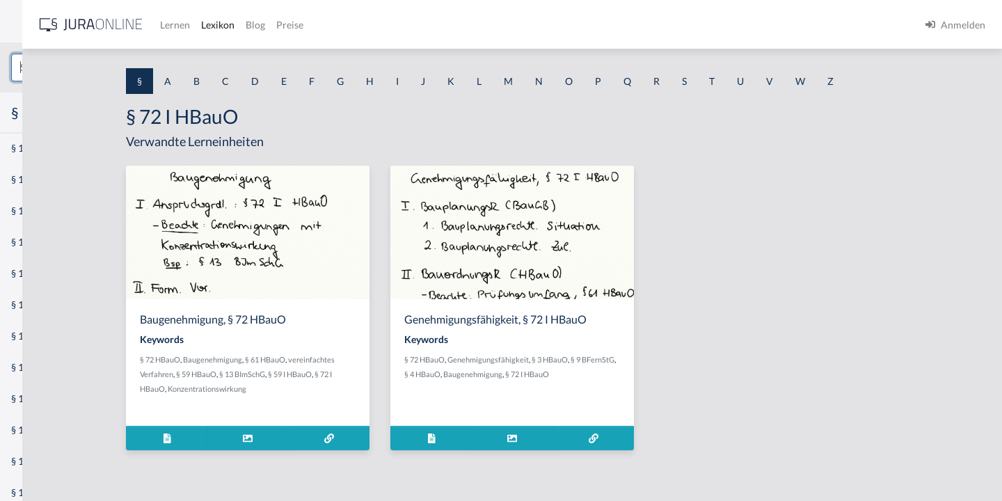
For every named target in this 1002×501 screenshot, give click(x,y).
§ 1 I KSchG (35, 430)
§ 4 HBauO (560, 374)
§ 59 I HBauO (397, 374)
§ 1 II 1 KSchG (40, 461)
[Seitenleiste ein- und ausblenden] (200, 21)
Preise (490, 25)
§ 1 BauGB (33, 179)
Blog (456, 25)
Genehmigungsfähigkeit (590, 359)
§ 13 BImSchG (349, 374)
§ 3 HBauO (652, 359)
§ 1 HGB (29, 242)
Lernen (375, 25)
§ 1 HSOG (32, 273)
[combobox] (111, 67)
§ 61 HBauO (372, 359)
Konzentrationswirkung (314, 388)
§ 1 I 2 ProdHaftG (48, 367)
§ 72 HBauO (267, 359)
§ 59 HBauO (303, 374)
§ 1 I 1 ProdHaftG (48, 304)
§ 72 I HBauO (665, 374)
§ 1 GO (25, 210)
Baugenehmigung (319, 359)
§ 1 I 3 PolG (35, 398)
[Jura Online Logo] (291, 24)
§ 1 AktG (29, 148)
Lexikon (418, 25)
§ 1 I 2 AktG (36, 336)
